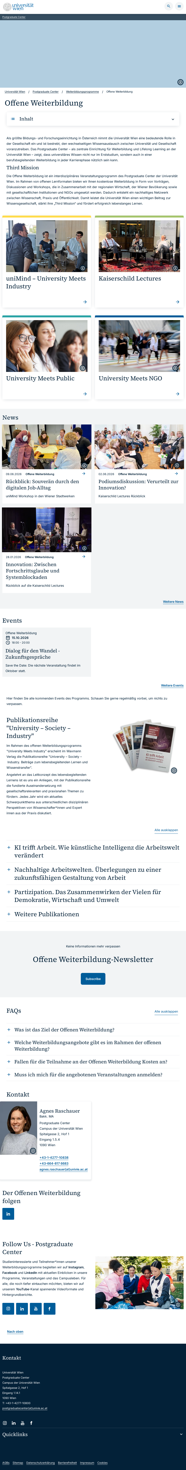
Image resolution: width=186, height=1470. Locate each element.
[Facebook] (31, 1422)
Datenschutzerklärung (40, 1462)
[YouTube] (22, 1422)
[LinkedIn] (14, 1422)
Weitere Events (172, 685)
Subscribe (93, 978)
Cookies (102, 1462)
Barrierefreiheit (67, 1462)
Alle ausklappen (166, 829)
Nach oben (15, 1331)
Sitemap (18, 1462)
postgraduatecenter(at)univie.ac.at (24, 1407)
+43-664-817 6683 (54, 1163)
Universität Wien (15, 91)
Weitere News (173, 601)
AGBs (5, 1462)
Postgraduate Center (14, 16)
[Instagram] (5, 1422)
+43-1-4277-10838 (54, 1157)
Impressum (87, 1462)
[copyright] (180, 82)
